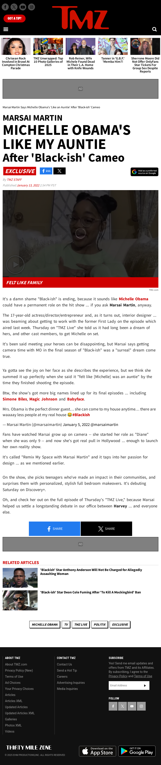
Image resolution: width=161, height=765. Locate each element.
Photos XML (13, 725)
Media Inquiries (67, 689)
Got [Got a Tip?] (14, 18)
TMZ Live (80, 624)
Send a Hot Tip (67, 670)
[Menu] (6, 29)
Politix (99, 624)
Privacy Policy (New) (19, 670)
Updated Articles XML (20, 713)
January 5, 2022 (76, 424)
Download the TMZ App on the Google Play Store (137, 751)
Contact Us (64, 664)
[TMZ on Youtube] (22, 6)
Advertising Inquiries (71, 682)
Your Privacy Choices (19, 689)
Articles (10, 695)
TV (66, 624)
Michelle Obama (45, 624)
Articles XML (14, 701)
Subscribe (145, 685)
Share (54, 529)
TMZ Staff (14, 179)
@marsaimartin (104, 424)
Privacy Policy (118, 676)
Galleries (11, 719)
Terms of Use (14, 676)
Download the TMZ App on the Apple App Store (97, 751)
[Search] (155, 29)
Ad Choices (13, 682)
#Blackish (81, 414)
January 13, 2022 (28, 185)
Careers (62, 676)
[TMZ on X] (14, 6)
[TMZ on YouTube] (132, 706)
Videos (9, 731)
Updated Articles (16, 707)
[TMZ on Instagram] (31, 6)
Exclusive (120, 624)
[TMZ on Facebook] (5, 6)
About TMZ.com (16, 664)
